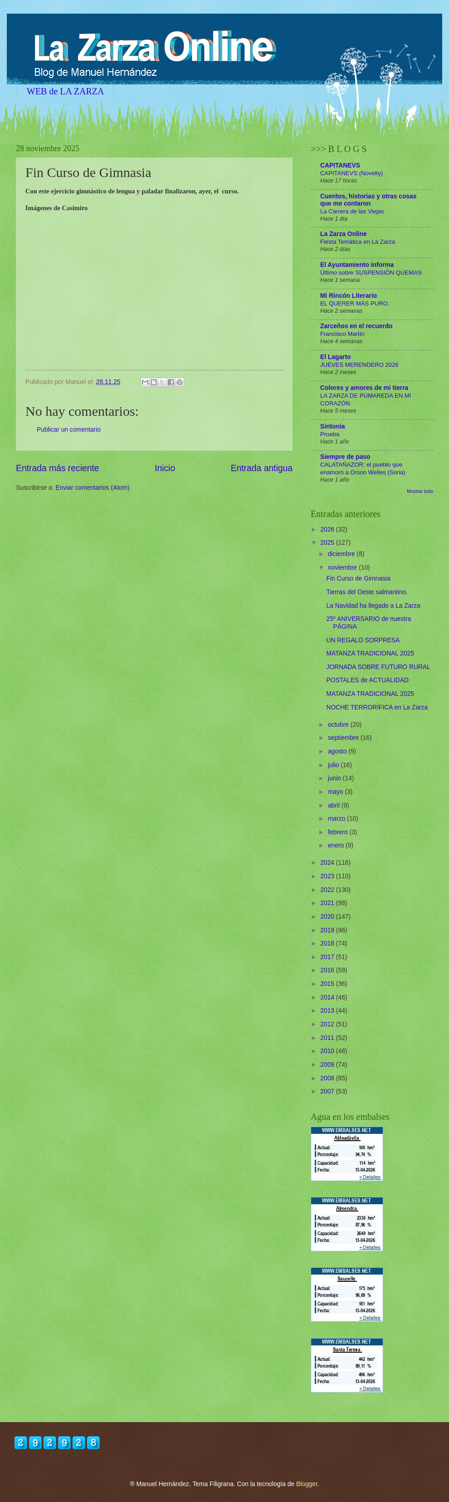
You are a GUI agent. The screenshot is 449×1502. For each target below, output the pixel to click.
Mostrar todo (420, 491)
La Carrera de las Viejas (352, 211)
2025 (328, 542)
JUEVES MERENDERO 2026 (359, 364)
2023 (328, 876)
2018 (328, 943)
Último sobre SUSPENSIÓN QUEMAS (371, 272)
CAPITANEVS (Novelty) (351, 173)
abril (335, 805)
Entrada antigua (262, 468)
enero (337, 845)
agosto (338, 751)
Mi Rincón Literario (348, 295)
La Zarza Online (343, 234)
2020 (328, 916)
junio (335, 778)
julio (334, 765)
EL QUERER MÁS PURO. (355, 303)
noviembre (343, 567)
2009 (328, 1064)
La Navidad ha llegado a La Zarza (373, 605)
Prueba (329, 434)
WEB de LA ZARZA (65, 91)
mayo (336, 791)
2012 (328, 1024)
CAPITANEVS (340, 165)
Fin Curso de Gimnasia (358, 578)
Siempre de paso (345, 456)
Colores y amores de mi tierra (364, 387)
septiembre (344, 737)
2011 (328, 1037)
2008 (328, 1078)
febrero (339, 832)
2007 (328, 1091)
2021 (328, 903)
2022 (328, 889)
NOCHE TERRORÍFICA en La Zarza (377, 707)
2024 (328, 862)
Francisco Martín (342, 333)
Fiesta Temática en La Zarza (357, 241)
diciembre (342, 554)
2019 (328, 930)
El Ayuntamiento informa (357, 264)
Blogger (306, 1484)
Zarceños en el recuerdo (356, 326)
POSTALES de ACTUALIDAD (367, 680)
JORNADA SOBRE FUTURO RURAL (378, 667)
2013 (328, 1010)
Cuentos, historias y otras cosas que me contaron (368, 200)
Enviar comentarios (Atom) (92, 487)
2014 (328, 997)
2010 (328, 1051)
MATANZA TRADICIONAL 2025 (370, 653)
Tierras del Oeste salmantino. (367, 592)
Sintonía (332, 426)
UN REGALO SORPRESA (363, 640)
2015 (328, 983)
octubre (339, 724)
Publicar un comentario (69, 429)
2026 (328, 529)
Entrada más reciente (57, 468)
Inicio (165, 468)
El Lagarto (335, 357)
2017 (328, 957)
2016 (328, 970)
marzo (337, 818)
